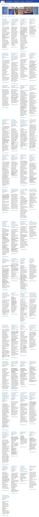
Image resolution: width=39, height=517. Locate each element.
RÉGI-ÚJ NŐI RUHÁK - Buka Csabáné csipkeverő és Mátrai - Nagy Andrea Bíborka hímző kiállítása (5, 434)
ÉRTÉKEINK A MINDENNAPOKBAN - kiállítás (32, 433)
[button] (5, 11)
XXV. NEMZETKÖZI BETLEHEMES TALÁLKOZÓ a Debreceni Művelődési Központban (23, 21)
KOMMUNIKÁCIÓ (17, 1)
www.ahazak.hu (14, 385)
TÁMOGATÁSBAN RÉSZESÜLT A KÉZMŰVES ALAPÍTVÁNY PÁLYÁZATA (5, 223)
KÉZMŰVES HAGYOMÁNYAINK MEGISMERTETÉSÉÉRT (6, 259)
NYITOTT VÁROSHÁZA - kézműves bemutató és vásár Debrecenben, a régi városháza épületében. (15, 21)
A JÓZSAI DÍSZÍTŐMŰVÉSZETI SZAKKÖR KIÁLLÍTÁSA (33, 222)
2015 (11, 16)
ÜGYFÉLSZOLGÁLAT (29, 1)
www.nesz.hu (13, 386)
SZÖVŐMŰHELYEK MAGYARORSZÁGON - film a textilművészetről (6, 496)
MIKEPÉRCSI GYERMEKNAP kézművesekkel (31, 259)
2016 (8, 16)
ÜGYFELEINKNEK (9, 1)
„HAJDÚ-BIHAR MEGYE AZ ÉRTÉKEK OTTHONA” (14, 259)
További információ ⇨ (5, 49)
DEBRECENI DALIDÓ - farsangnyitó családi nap (33, 467)
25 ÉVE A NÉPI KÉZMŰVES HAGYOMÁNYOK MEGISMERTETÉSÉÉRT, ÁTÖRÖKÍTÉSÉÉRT (6, 21)
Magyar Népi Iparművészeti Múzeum (31, 304)
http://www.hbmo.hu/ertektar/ (15, 278)
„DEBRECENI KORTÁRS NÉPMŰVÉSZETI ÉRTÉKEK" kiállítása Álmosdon (23, 468)
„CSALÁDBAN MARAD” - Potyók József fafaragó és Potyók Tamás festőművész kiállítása (33, 327)
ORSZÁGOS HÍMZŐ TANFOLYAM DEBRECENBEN (23, 222)
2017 (5, 16)
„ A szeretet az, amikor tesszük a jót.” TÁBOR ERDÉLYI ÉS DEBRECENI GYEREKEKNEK (23, 191)
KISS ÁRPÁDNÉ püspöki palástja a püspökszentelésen (5, 467)
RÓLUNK (22, 1)
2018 (3, 16)
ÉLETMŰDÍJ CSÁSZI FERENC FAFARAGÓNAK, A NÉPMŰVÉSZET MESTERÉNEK (32, 157)
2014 (14, 16)
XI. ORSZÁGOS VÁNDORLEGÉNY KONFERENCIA (23, 54)
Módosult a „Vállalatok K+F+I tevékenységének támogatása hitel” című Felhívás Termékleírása (20, 9)
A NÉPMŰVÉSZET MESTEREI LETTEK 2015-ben (23, 156)
